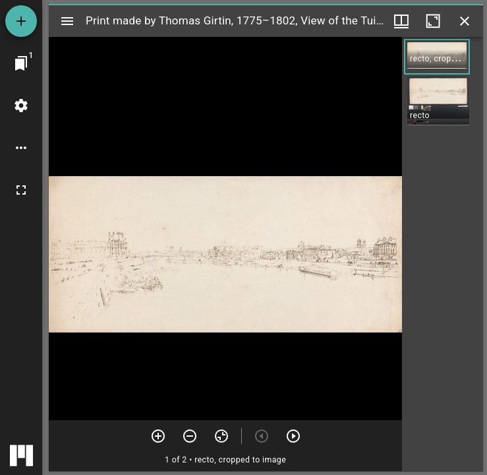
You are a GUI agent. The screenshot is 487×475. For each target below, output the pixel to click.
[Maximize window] (433, 21)
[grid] (442, 254)
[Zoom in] (158, 436)
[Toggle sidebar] (67, 21)
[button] (437, 56)
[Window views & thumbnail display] (401, 21)
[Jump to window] (21, 63)
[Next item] (293, 436)
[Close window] (464, 21)
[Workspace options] (21, 148)
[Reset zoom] (221, 436)
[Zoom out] (190, 436)
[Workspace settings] (21, 105)
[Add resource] (21, 21)
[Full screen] (21, 190)
